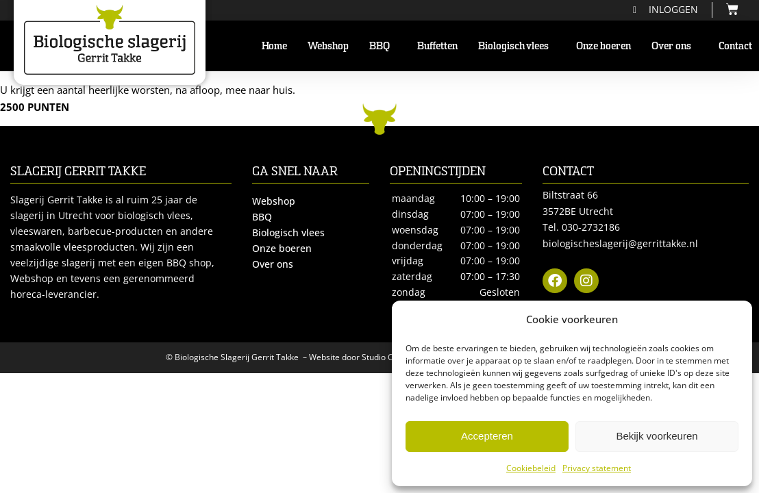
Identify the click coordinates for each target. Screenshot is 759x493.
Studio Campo (388, 357)
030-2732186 (591, 226)
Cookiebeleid (531, 468)
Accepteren (487, 436)
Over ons (674, 46)
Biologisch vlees (517, 46)
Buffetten (437, 46)
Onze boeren (603, 46)
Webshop (328, 46)
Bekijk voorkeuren (656, 436)
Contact (735, 46)
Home (274, 46)
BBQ (383, 46)
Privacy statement (596, 468)
